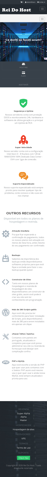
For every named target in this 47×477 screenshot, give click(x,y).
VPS (23, 438)
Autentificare (30, 2)
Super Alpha (23, 413)
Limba (41, 2)
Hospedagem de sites (23, 429)
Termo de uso (23, 448)
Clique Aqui (23, 458)
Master (23, 420)
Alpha (23, 417)
